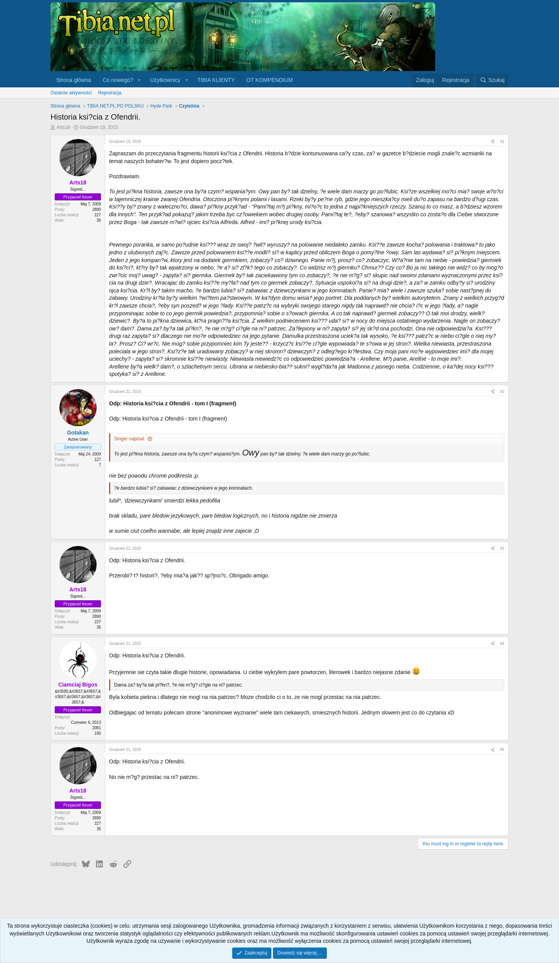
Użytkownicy (165, 80)
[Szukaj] (492, 80)
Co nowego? (118, 80)
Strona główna (73, 80)
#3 (502, 548)
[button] (139, 80)
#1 (502, 141)
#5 (502, 749)
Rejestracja (110, 93)
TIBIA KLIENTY (215, 80)
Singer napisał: (129, 439)
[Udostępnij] (492, 142)
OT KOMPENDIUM (270, 80)
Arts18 (63, 127)
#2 (502, 391)
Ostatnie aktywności (71, 93)
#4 (502, 643)
